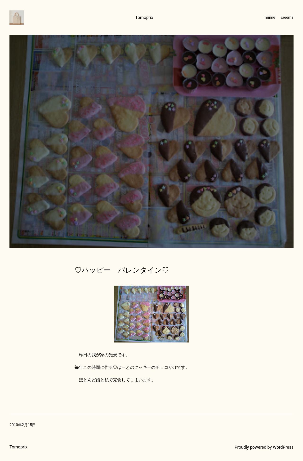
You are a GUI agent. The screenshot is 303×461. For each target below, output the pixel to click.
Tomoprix (144, 17)
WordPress (283, 447)
